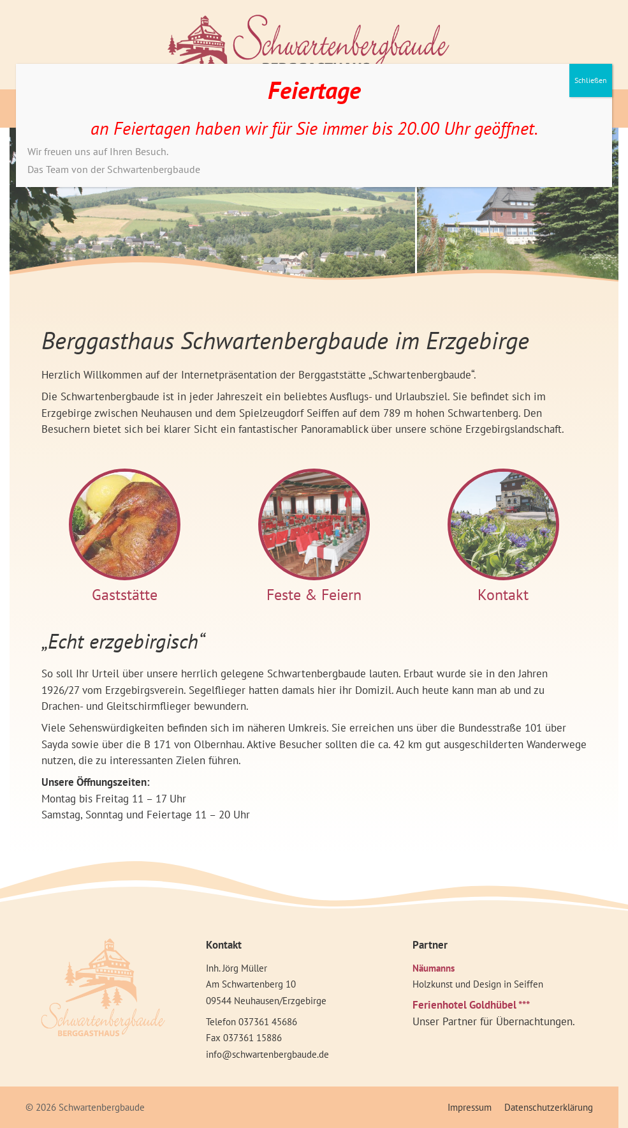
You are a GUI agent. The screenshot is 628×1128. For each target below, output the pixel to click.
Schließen (590, 80)
